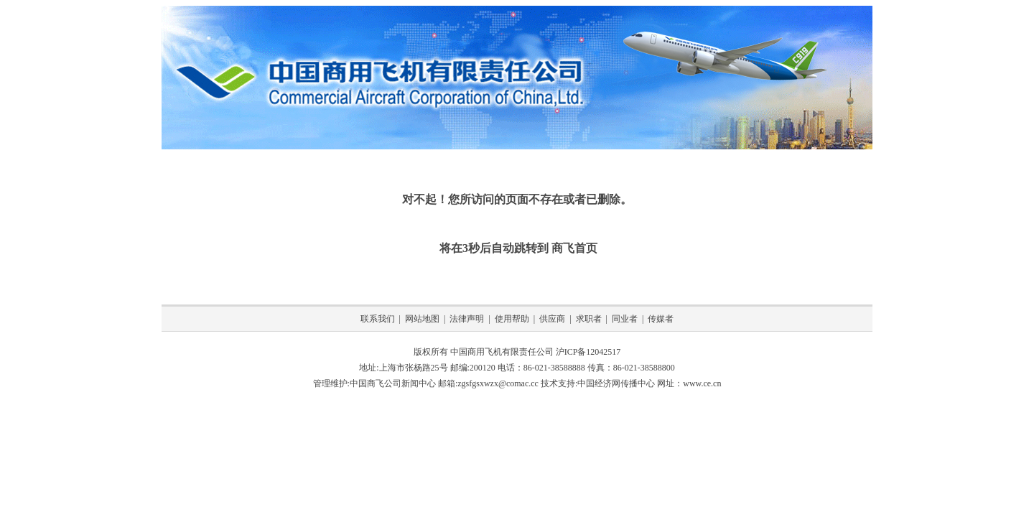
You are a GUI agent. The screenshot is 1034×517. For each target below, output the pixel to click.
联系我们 (377, 319)
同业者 (625, 319)
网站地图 (422, 319)
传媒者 (661, 319)
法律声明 (467, 319)
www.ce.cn (702, 383)
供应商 (552, 319)
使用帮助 (512, 319)
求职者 (589, 319)
